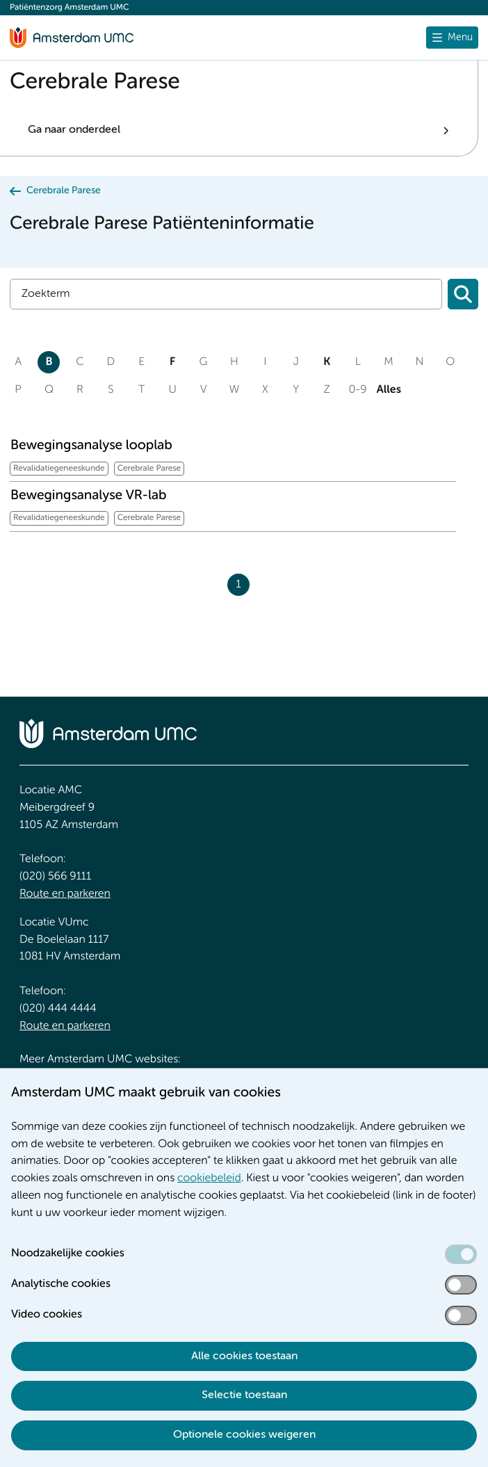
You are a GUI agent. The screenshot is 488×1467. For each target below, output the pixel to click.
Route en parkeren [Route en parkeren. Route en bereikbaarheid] (65, 894)
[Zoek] (226, 294)
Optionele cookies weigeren (244, 1435)
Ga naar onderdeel (74, 130)
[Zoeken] (463, 294)
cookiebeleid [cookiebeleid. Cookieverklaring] (209, 1178)
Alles (388, 390)
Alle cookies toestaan (244, 1356)
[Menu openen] (452, 37)
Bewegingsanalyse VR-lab (88, 496)
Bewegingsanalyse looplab (91, 446)
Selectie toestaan (244, 1395)
